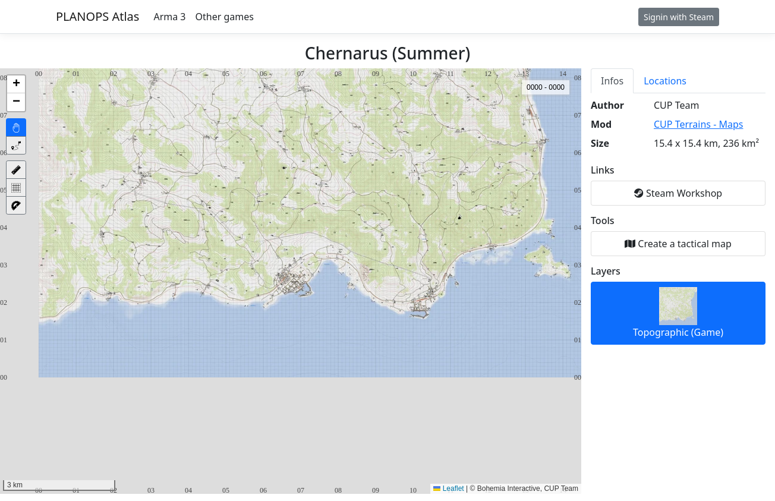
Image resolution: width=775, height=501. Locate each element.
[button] (16, 84)
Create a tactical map (678, 243)
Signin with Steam (679, 17)
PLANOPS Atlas (97, 16)
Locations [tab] (665, 80)
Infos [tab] (612, 80)
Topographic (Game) (678, 313)
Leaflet (448, 488)
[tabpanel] (678, 221)
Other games (225, 16)
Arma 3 (169, 16)
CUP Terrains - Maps (698, 124)
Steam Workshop (678, 193)
